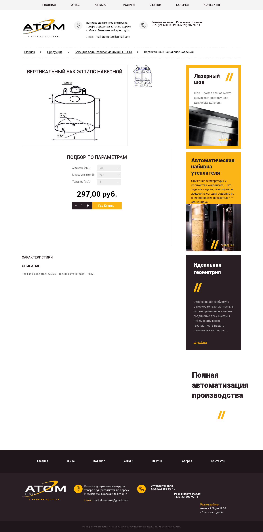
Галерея (182, 5)
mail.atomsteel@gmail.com (113, 36)
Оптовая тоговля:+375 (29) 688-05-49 (163, 24)
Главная (49, 5)
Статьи (155, 5)
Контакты (212, 5)
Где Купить (106, 205)
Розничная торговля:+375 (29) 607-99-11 (189, 24)
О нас (75, 5)
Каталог (101, 5)
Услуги (129, 5)
